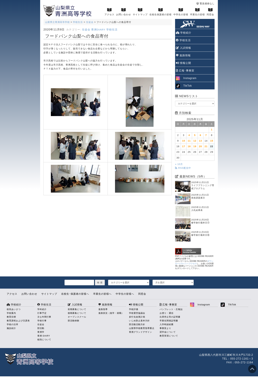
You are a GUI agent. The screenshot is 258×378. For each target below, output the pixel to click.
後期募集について (77, 313)
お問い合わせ (123, 12)
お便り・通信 (166, 313)
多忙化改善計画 (137, 317)
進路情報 (183, 55)
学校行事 (42, 320)
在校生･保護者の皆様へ (75, 293)
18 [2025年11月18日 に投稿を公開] (189, 146)
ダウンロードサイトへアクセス (194, 262)
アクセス (109, 12)
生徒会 (86, 29)
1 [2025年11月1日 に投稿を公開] (211, 129)
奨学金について (168, 332)
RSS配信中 (183, 168)
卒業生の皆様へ (102, 293)
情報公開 (183, 63)
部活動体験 (73, 320)
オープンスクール (77, 317)
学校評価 (133, 309)
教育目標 (11, 317)
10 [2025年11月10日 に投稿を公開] (183, 140)
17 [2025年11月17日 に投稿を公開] (183, 146)
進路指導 (103, 309)
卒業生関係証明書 (169, 320)
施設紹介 (11, 328)
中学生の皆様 (180, 12)
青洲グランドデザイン (140, 332)
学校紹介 (183, 32)
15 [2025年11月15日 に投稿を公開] (211, 140)
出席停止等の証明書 (170, 317)
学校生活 (111, 29)
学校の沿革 (12, 324)
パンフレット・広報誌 (171, 309)
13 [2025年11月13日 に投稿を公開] (200, 140)
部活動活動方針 (137, 324)
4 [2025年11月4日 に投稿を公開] (189, 135)
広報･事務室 (185, 70)
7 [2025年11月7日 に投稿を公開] (206, 135)
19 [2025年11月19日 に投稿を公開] (194, 146)
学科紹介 (42, 309)
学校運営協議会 (137, 313)
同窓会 (210, 12)
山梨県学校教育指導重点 (141, 328)
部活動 (40, 328)
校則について (44, 339)
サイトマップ (140, 12)
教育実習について (169, 336)
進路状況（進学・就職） (111, 313)
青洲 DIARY (43, 336)
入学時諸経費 (166, 324)
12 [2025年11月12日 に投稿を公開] (194, 140)
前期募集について (77, 309)
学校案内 (11, 313)
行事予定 (42, 313)
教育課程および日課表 (18, 320)
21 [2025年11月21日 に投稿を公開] (206, 146)
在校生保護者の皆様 (160, 12)
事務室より (165, 328)
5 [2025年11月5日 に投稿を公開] (194, 135)
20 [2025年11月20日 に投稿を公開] (200, 146)
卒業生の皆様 (197, 12)
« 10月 (179, 164)
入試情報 (183, 47)
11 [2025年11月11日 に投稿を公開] (189, 140)
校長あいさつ (14, 309)
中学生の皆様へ (125, 293)
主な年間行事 (44, 317)
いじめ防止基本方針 (139, 320)
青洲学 (40, 332)
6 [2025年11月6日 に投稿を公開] (200, 135)
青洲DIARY (98, 29)
